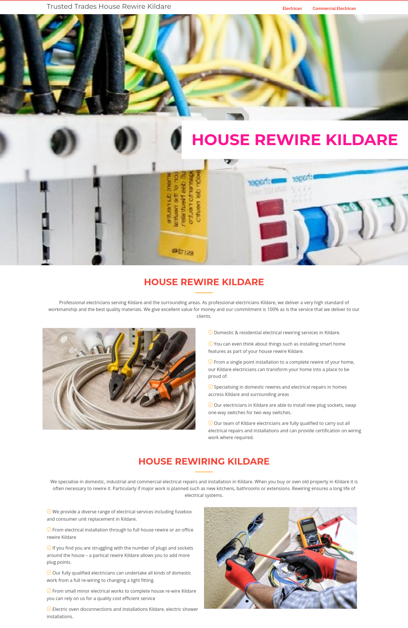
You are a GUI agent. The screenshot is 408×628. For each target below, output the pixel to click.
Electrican (292, 8)
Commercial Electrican (334, 8)
